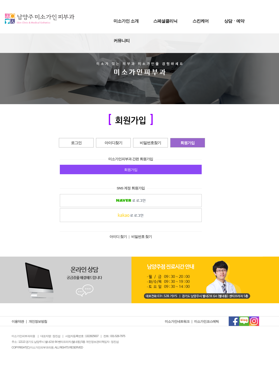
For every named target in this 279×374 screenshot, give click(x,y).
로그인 (76, 143)
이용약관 (18, 321)
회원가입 (187, 143)
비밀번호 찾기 (141, 237)
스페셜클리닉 (165, 21)
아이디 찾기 (118, 237)
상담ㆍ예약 (234, 21)
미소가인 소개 (126, 21)
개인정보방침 (38, 321)
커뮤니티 (121, 40)
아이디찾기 (113, 143)
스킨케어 (200, 21)
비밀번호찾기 (150, 143)
